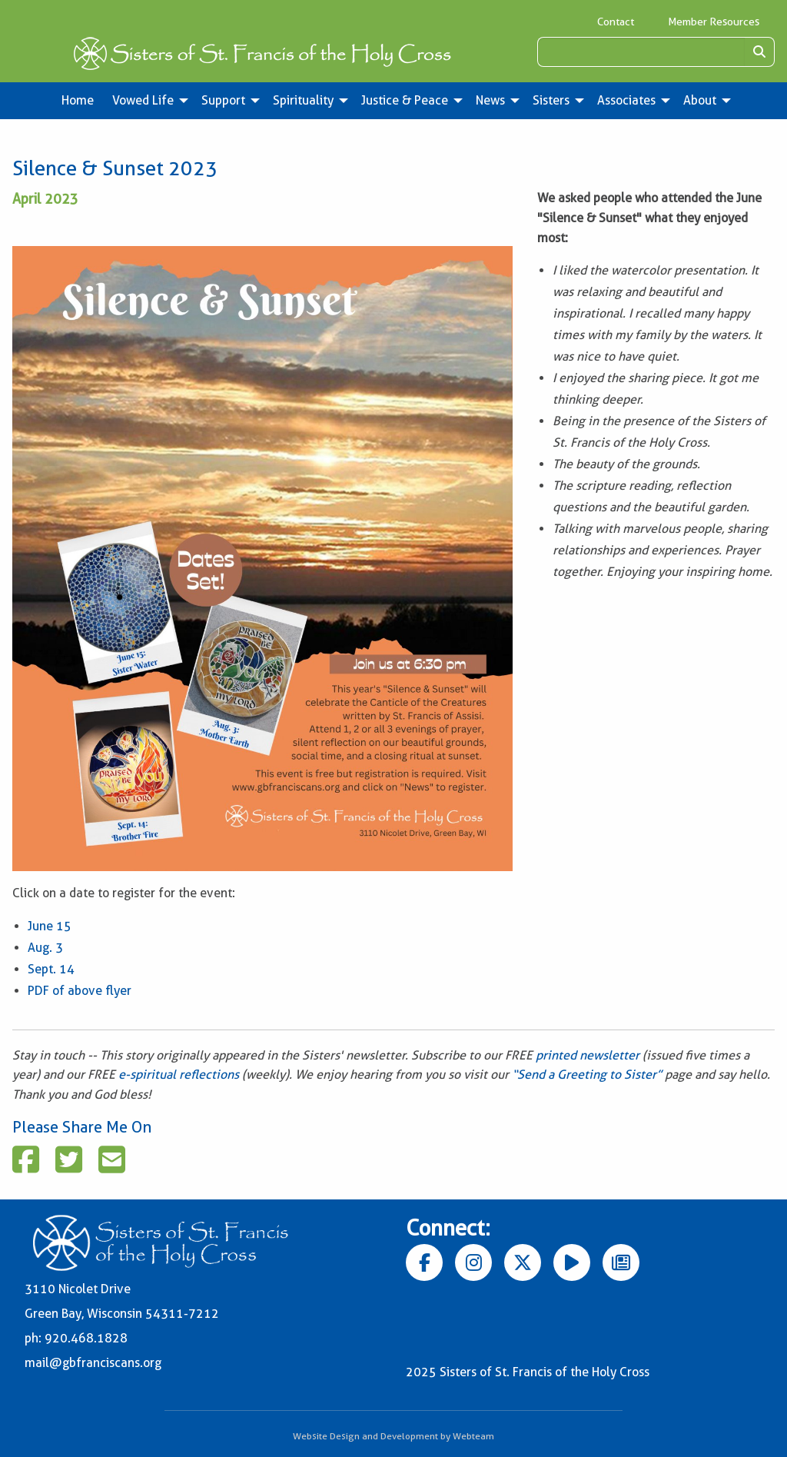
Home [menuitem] (77, 100)
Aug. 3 (45, 947)
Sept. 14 (51, 969)
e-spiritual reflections (178, 1074)
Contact (615, 21)
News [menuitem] (490, 100)
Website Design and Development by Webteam (393, 1436)
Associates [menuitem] (626, 100)
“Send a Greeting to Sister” (587, 1074)
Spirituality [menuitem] (303, 100)
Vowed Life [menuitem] (143, 100)
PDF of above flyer (79, 990)
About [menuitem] (699, 100)
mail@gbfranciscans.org (93, 1363)
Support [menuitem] (223, 100)
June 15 (49, 926)
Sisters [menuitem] (551, 100)
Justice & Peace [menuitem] (404, 100)
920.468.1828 (86, 1338)
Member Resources (713, 21)
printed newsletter (589, 1055)
